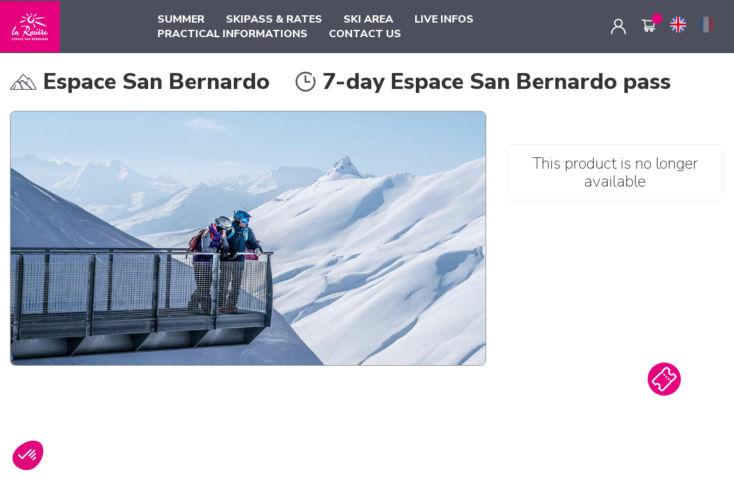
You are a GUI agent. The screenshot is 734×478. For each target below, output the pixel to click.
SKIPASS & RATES (274, 19)
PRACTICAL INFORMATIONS (232, 34)
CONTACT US (365, 34)
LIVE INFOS (444, 19)
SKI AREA (368, 19)
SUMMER (181, 19)
